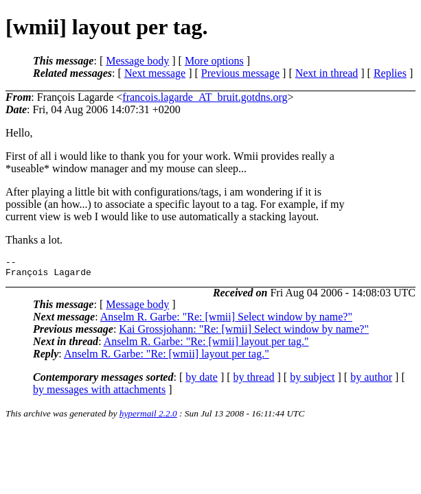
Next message (154, 73)
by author (371, 381)
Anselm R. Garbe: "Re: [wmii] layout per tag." (206, 345)
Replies (390, 73)
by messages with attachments (99, 393)
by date (201, 381)
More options (214, 61)
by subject (312, 381)
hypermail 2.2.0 (148, 417)
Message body (137, 61)
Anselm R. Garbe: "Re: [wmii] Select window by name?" (226, 321)
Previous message (240, 73)
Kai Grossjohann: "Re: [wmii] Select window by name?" (244, 333)
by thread (254, 381)
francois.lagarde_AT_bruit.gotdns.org (204, 97)
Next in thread (327, 73)
